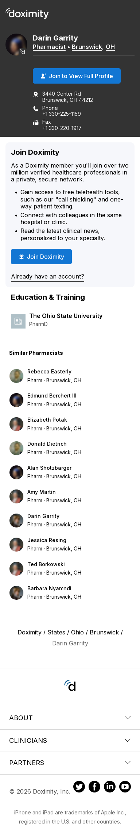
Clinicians (70, 740)
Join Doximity (41, 256)
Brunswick (87, 46)
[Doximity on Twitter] (79, 787)
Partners (70, 763)
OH (110, 46)
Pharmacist (49, 46)
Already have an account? (47, 276)
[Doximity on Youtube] (125, 787)
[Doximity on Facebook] (94, 787)
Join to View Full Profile (76, 76)
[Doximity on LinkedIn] (110, 787)
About (70, 718)
